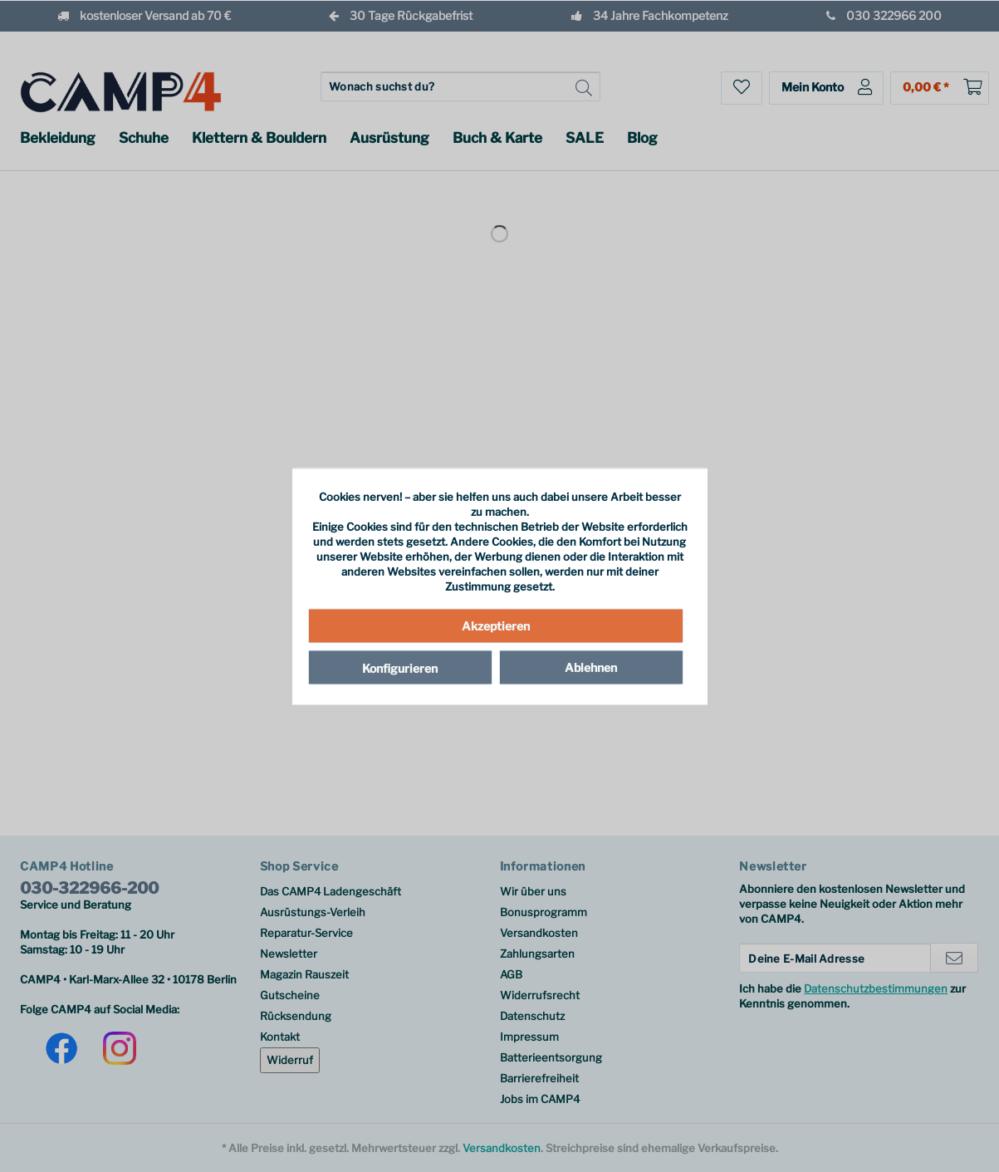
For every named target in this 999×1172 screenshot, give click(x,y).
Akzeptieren (496, 626)
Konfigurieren (400, 668)
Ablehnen (591, 667)
